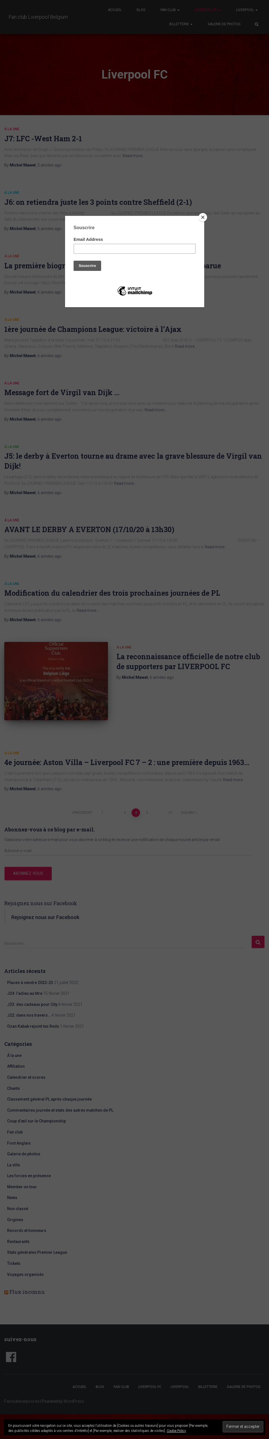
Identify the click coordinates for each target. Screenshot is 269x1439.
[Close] (203, 217)
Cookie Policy (176, 1431)
